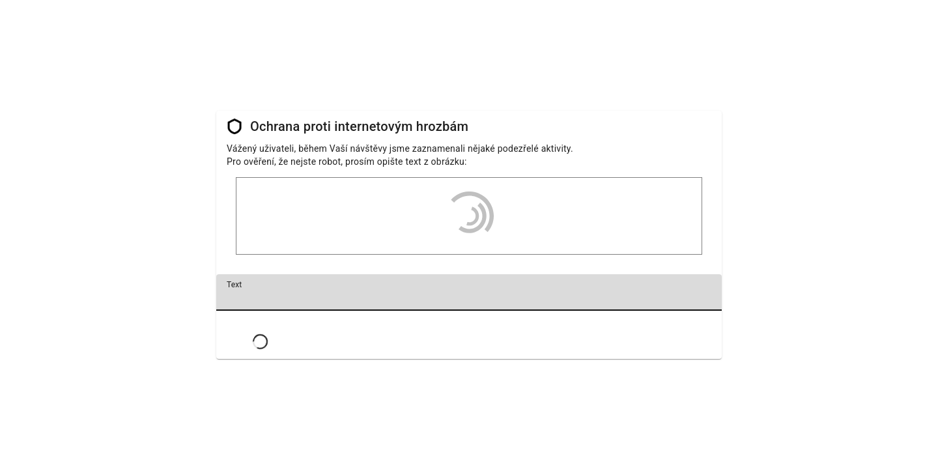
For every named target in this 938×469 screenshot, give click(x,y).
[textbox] (469, 292)
